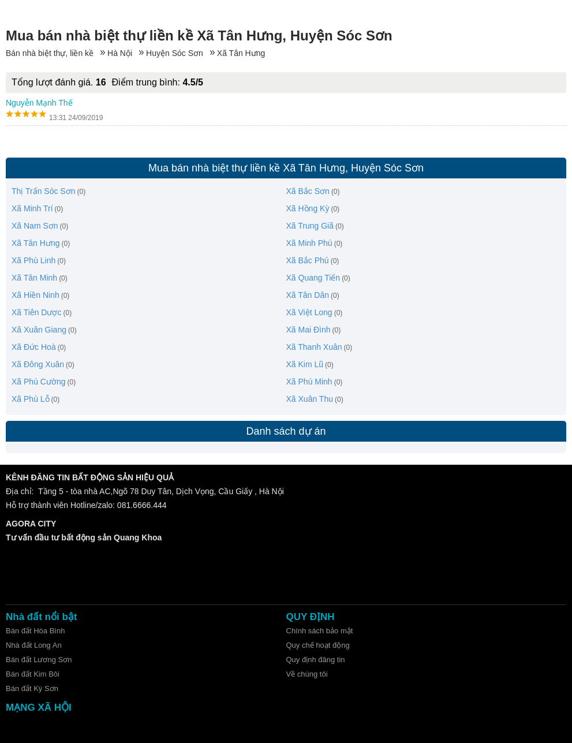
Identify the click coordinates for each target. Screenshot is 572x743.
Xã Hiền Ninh (35, 295)
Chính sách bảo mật (319, 630)
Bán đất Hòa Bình (35, 630)
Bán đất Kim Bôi (32, 674)
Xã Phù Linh (33, 260)
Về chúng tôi (307, 674)
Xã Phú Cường (39, 381)
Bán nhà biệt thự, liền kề (50, 53)
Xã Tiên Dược (36, 312)
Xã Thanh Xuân (314, 347)
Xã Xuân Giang (39, 329)
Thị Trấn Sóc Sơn (43, 191)
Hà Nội (119, 53)
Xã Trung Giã (310, 225)
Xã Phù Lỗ (31, 399)
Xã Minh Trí (32, 208)
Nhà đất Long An (34, 645)
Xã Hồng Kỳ (308, 208)
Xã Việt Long (309, 312)
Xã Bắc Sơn (308, 191)
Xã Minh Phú (309, 243)
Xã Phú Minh (309, 381)
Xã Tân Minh (34, 277)
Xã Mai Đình (308, 329)
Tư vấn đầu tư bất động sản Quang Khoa (84, 537)
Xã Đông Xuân (38, 364)
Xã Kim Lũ (305, 364)
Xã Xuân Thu (309, 399)
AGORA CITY (31, 523)
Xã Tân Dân (307, 295)
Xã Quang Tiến (313, 277)
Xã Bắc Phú (307, 260)
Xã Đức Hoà (34, 347)
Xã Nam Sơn (35, 225)
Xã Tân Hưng (241, 53)
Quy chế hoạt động (318, 645)
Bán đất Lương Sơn (39, 659)
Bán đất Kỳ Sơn (32, 688)
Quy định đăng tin (315, 659)
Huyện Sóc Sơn (174, 53)
